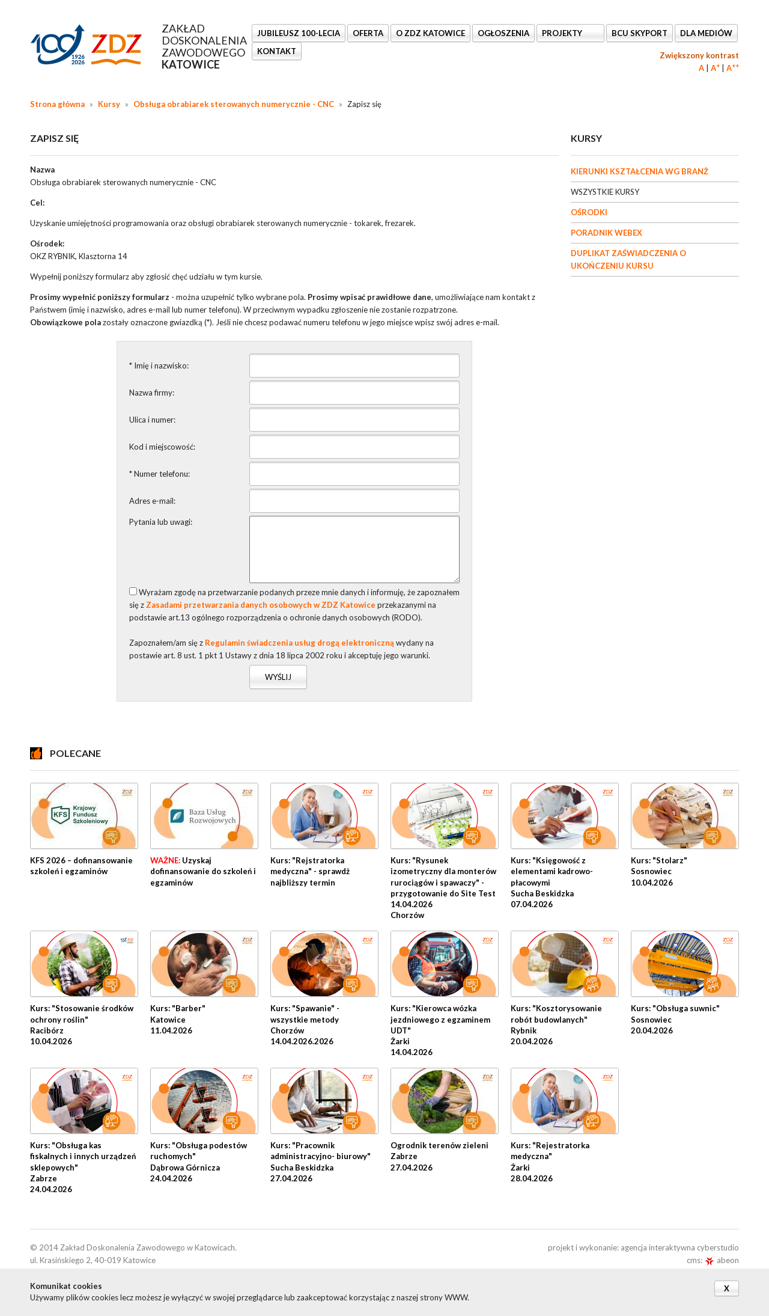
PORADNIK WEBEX (606, 232)
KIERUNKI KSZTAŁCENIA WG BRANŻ (639, 171)
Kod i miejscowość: (162, 446)
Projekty (563, 33)
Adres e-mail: (152, 501)
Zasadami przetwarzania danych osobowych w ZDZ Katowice (260, 605)
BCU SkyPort (639, 33)
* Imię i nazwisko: (159, 365)
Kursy (109, 104)
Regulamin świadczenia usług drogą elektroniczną (299, 642)
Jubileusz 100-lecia (298, 33)
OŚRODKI (589, 212)
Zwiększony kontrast (699, 55)
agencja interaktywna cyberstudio (680, 1247)
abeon (721, 1260)
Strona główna (57, 104)
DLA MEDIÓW (706, 33)
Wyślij (278, 677)
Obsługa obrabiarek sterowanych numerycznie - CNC (233, 104)
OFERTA (368, 33)
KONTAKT (276, 51)
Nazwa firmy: (151, 392)
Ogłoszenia (503, 33)
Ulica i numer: (152, 419)
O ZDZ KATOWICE (430, 33)
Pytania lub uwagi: (160, 522)
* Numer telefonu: (159, 474)
